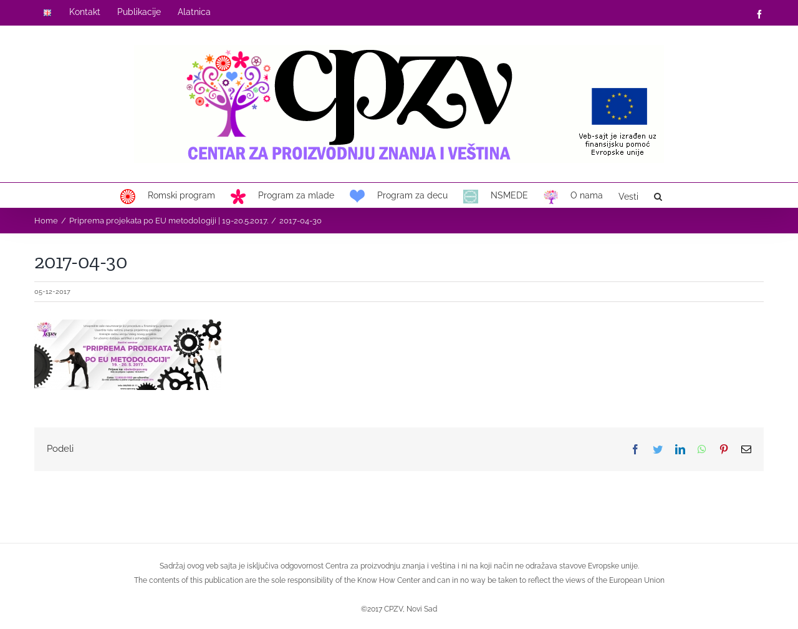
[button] (658, 195)
